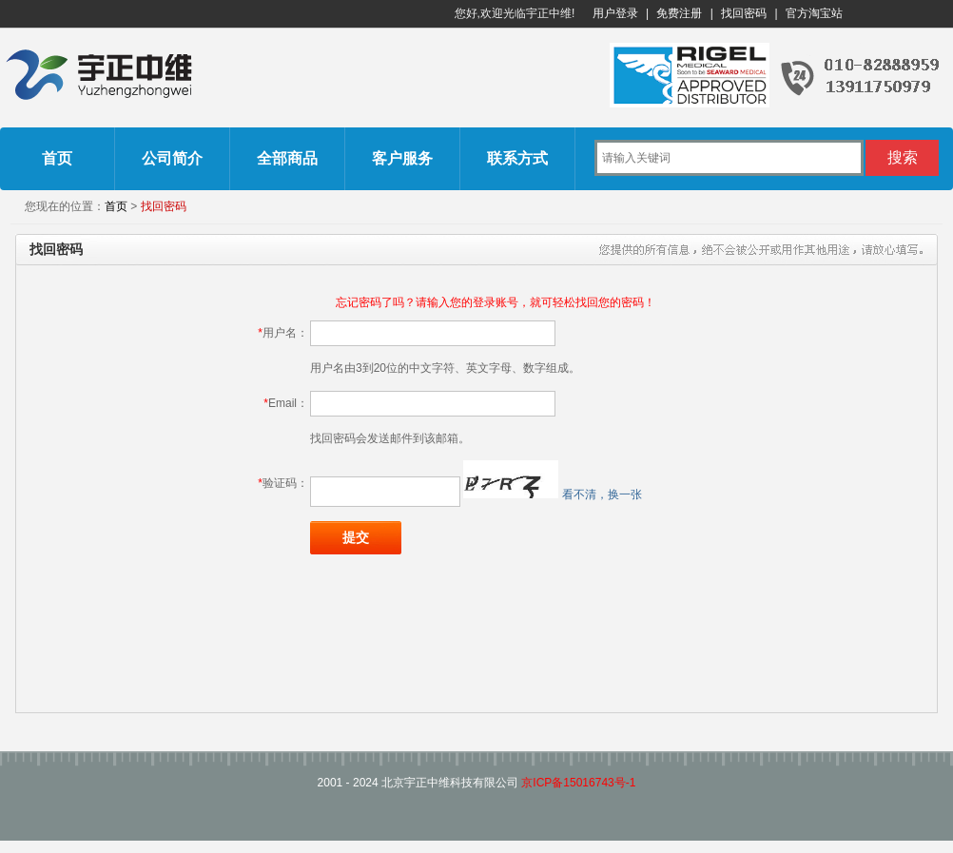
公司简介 (172, 158)
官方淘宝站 (814, 13)
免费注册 (679, 13)
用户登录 (615, 13)
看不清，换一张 (602, 494)
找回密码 (744, 13)
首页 (57, 158)
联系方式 (517, 158)
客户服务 (402, 158)
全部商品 (287, 158)
